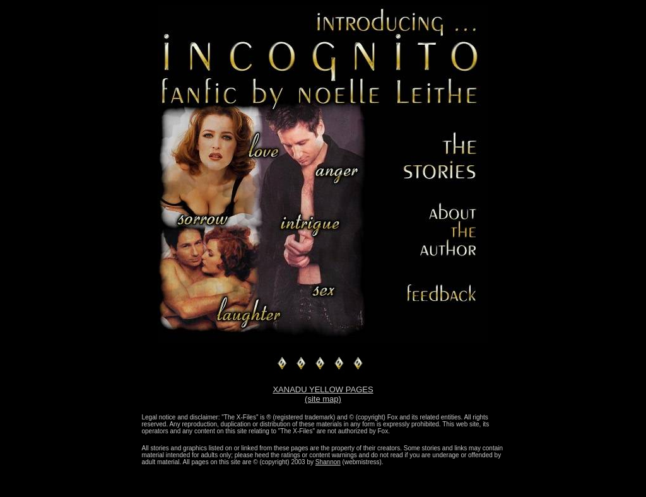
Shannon (328, 462)
